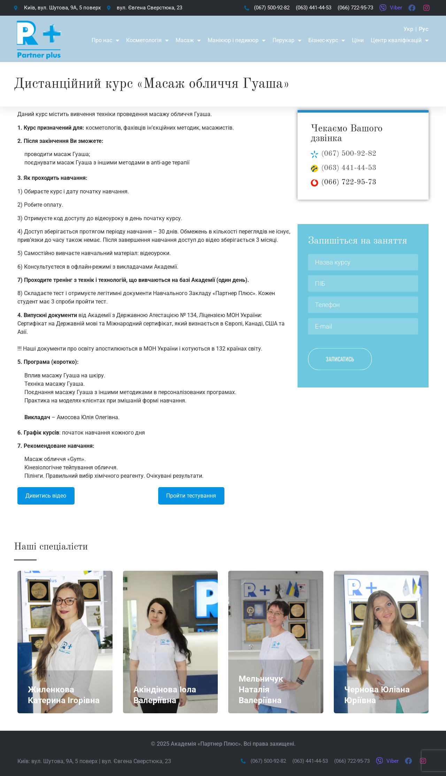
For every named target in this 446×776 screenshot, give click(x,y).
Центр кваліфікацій (400, 40)
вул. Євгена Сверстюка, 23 (136, 761)
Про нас (105, 40)
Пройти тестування (191, 495)
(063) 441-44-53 (348, 168)
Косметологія (147, 40)
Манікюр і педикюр (237, 40)
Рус (424, 29)
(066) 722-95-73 (348, 182)
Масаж (188, 40)
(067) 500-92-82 (348, 153)
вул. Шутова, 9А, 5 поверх (64, 761)
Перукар (286, 40)
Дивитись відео (45, 495)
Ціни (358, 40)
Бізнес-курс (326, 40)
